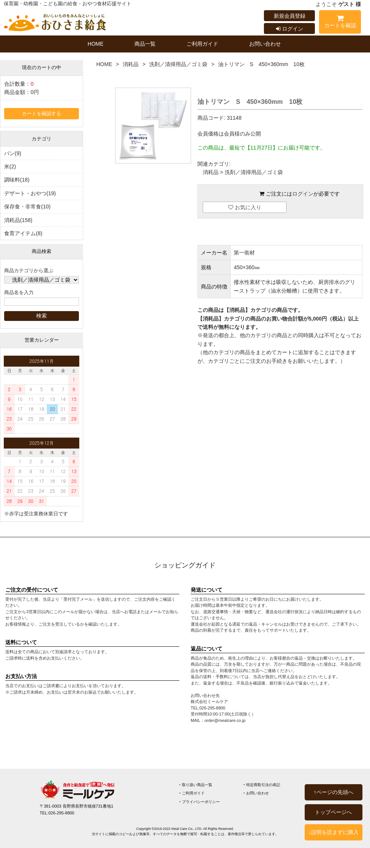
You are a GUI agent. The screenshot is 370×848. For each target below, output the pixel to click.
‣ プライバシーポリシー (199, 802)
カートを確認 (340, 22)
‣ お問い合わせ (256, 793)
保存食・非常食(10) (27, 207)
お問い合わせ (265, 44)
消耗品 (131, 64)
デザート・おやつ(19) (30, 193)
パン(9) (12, 153)
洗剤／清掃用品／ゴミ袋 (178, 64)
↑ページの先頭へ (333, 792)
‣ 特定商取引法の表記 (262, 785)
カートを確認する (41, 113)
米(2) (10, 166)
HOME (95, 44)
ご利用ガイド (202, 44)
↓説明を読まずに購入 (333, 832)
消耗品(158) (18, 220)
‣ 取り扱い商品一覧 (195, 785)
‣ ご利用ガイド (192, 793)
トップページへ (333, 812)
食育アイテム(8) (23, 233)
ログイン (289, 29)
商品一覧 (145, 44)
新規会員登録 (289, 16)
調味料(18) (16, 180)
